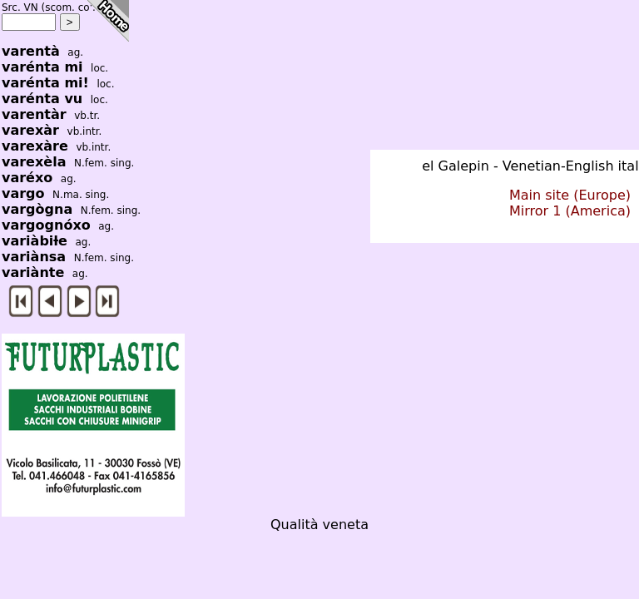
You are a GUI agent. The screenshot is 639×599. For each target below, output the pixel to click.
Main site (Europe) (570, 195)
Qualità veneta (319, 524)
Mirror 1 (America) (570, 211)
